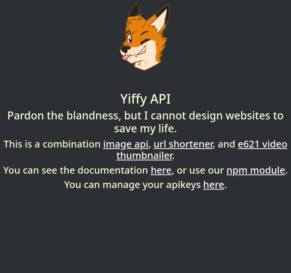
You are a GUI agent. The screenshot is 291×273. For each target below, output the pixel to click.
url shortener (183, 143)
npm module (256, 169)
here (161, 169)
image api (125, 143)
